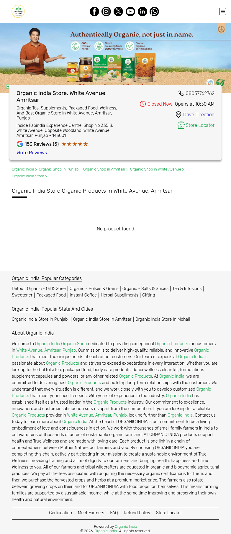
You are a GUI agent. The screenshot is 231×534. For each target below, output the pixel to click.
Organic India (40, 319)
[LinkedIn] (142, 11)
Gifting (148, 295)
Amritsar (52, 350)
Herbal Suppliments (119, 295)
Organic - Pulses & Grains (94, 288)
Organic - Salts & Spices (145, 288)
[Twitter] (118, 11)
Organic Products (171, 343)
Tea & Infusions (187, 288)
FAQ (114, 512)
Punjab (69, 350)
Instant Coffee (83, 295)
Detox (17, 288)
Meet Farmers (91, 512)
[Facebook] (94, 11)
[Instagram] (106, 11)
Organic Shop (74, 343)
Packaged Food (51, 295)
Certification (60, 512)
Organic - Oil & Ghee (46, 288)
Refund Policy (137, 512)
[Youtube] (130, 11)
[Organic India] (19, 11)
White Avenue (29, 350)
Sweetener (22, 295)
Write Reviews (32, 152)
